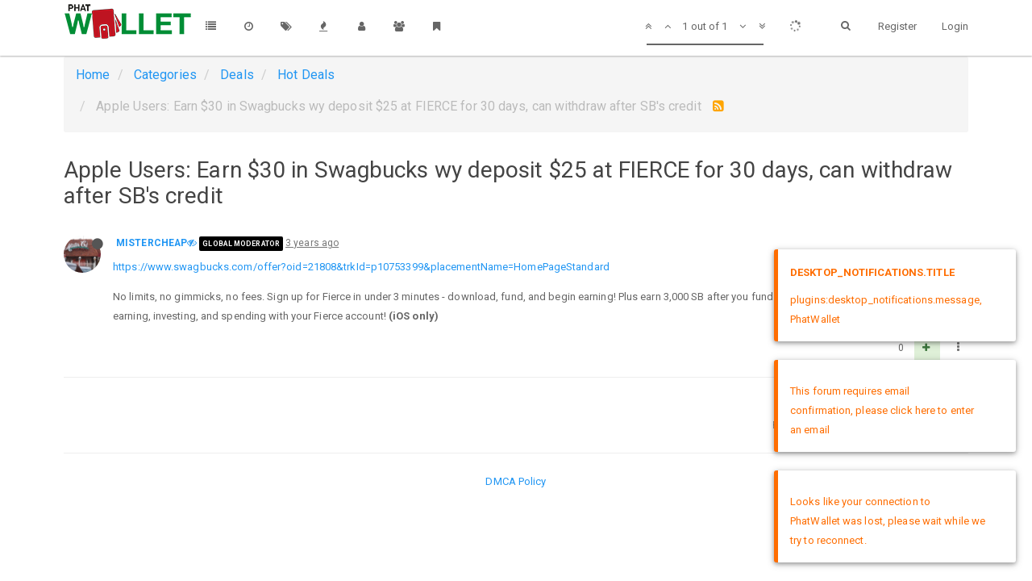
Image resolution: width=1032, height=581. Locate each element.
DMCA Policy (515, 481)
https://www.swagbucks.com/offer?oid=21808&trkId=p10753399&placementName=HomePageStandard (361, 267)
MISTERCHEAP (151, 243)
